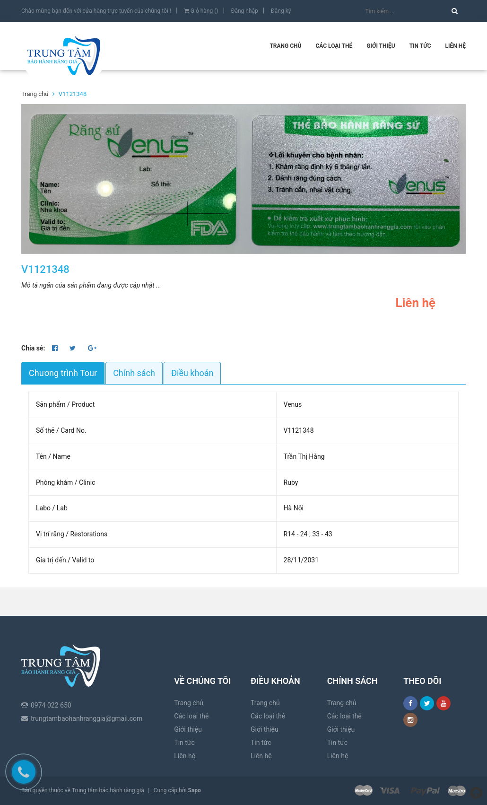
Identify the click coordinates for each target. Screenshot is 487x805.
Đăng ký (281, 11)
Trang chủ (285, 46)
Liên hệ (455, 46)
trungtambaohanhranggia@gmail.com (86, 687)
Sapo (194, 790)
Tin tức (420, 46)
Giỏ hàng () (201, 11)
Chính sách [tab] (134, 373)
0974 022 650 (51, 673)
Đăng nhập (244, 11)
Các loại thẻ (333, 46)
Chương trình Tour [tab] (63, 373)
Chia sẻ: (33, 348)
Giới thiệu (380, 46)
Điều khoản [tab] (192, 373)
